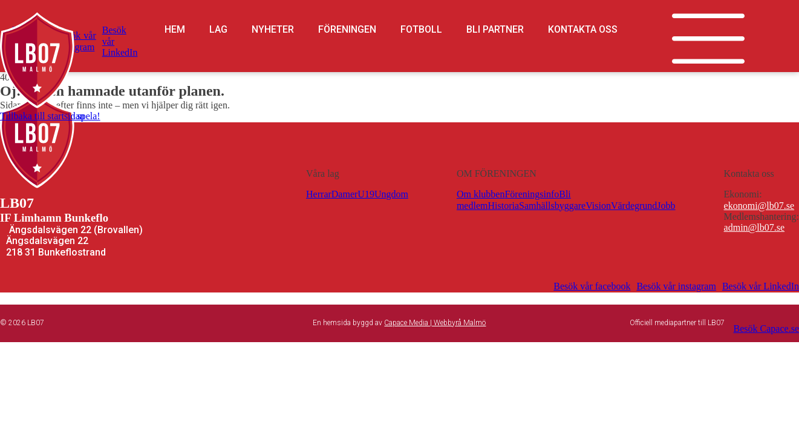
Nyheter (273, 29)
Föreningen (347, 29)
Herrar (318, 194)
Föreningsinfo (531, 194)
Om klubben (481, 194)
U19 (365, 194)
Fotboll (421, 29)
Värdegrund (634, 205)
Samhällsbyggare (552, 205)
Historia (503, 205)
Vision (598, 205)
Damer (344, 194)
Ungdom (391, 194)
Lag (218, 29)
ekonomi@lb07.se (759, 205)
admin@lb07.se (754, 227)
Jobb (666, 205)
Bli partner (495, 29)
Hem (175, 29)
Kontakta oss (583, 29)
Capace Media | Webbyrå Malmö (435, 323)
